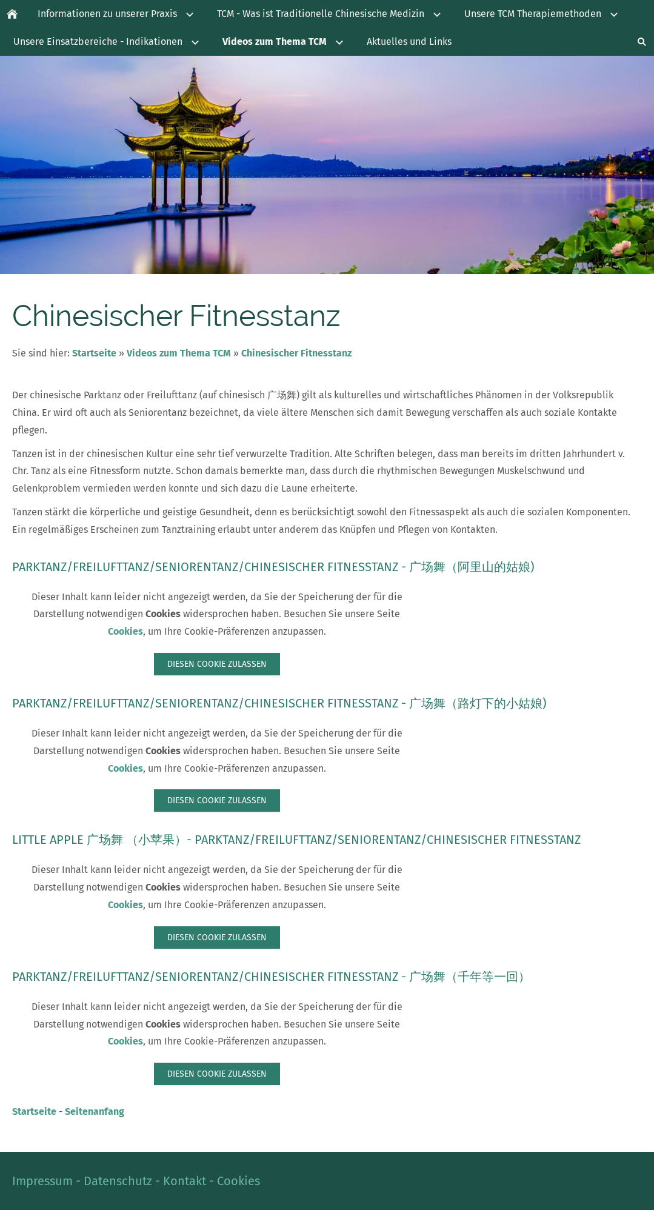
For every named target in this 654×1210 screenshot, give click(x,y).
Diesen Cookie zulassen (217, 664)
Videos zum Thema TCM (179, 353)
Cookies (125, 631)
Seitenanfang (94, 1111)
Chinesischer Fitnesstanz (296, 353)
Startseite (94, 353)
